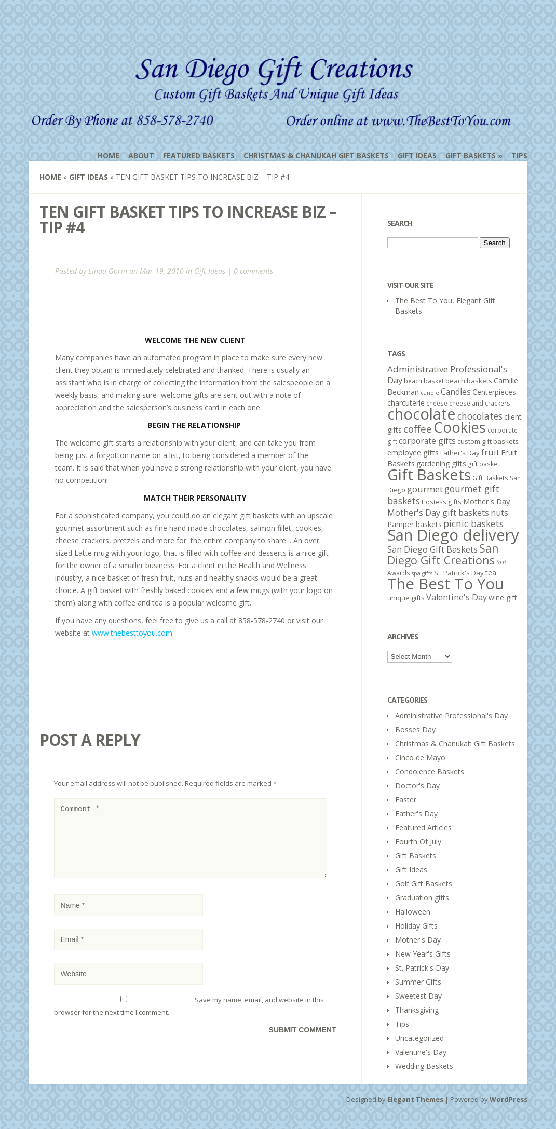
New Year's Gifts (423, 954)
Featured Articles (423, 827)
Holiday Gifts (416, 926)
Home (108, 155)
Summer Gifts (418, 982)
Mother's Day (418, 940)
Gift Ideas (417, 155)
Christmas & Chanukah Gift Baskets (316, 155)
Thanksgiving (417, 1010)
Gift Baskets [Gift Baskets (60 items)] (429, 474)
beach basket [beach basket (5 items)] (424, 381)
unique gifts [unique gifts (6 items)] (406, 597)
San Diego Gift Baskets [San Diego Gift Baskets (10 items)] (432, 549)
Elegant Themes (415, 1099)
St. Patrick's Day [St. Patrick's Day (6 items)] (459, 572)
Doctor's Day (417, 785)
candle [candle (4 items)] (430, 392)
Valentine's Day (420, 1052)
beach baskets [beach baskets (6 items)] (468, 380)
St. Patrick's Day (422, 968)
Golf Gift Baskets (423, 884)
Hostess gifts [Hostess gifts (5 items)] (442, 502)
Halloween (412, 912)
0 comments (253, 271)
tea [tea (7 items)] (490, 572)
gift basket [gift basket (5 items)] (483, 464)
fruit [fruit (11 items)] (490, 452)
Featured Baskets (199, 155)
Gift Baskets (470, 155)
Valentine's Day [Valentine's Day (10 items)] (456, 597)
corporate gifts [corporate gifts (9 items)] (427, 441)
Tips (519, 155)
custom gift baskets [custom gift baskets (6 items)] (488, 441)
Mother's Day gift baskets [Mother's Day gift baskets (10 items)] (438, 512)
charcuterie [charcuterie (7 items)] (406, 403)
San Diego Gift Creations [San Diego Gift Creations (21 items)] (443, 554)
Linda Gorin (107, 271)
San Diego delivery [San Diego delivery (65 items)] (453, 535)
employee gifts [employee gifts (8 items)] (413, 452)
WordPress (508, 1099)
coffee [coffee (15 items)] (417, 429)
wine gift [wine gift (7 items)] (503, 597)
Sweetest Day (418, 996)
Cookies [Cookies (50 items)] (459, 427)
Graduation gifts (422, 898)
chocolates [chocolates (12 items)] (480, 416)
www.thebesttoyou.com (132, 633)
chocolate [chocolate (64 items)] (421, 414)
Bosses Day (415, 729)
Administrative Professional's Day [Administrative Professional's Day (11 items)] (447, 374)
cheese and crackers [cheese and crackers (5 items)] (479, 403)
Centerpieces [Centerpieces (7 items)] (494, 392)
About (141, 155)
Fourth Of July (418, 841)
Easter (405, 799)
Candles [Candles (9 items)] (456, 391)
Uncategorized (419, 1038)
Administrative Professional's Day (451, 715)
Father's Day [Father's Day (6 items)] (460, 453)
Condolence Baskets (429, 771)
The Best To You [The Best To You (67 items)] (445, 583)
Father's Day (416, 813)
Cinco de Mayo (420, 757)
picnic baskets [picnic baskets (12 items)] (473, 523)
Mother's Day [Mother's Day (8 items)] (486, 501)
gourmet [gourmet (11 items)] (425, 489)
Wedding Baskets (424, 1066)
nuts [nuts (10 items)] (499, 512)
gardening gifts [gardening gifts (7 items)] (441, 463)
